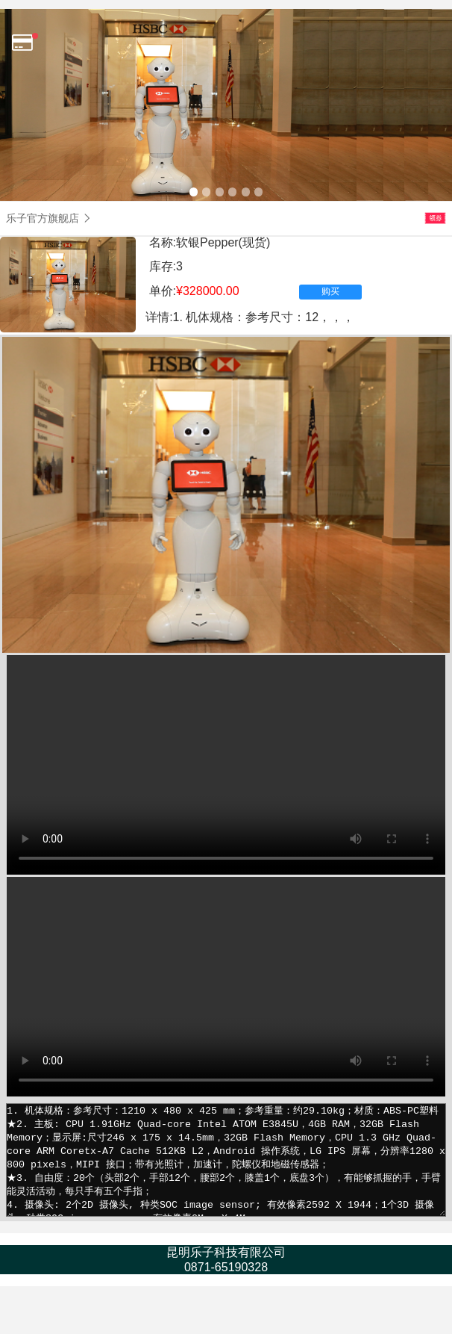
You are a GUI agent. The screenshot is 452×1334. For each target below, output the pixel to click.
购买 (330, 291)
